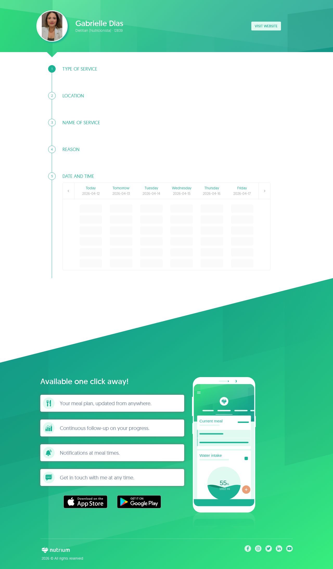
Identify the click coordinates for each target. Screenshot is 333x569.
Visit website (266, 26)
